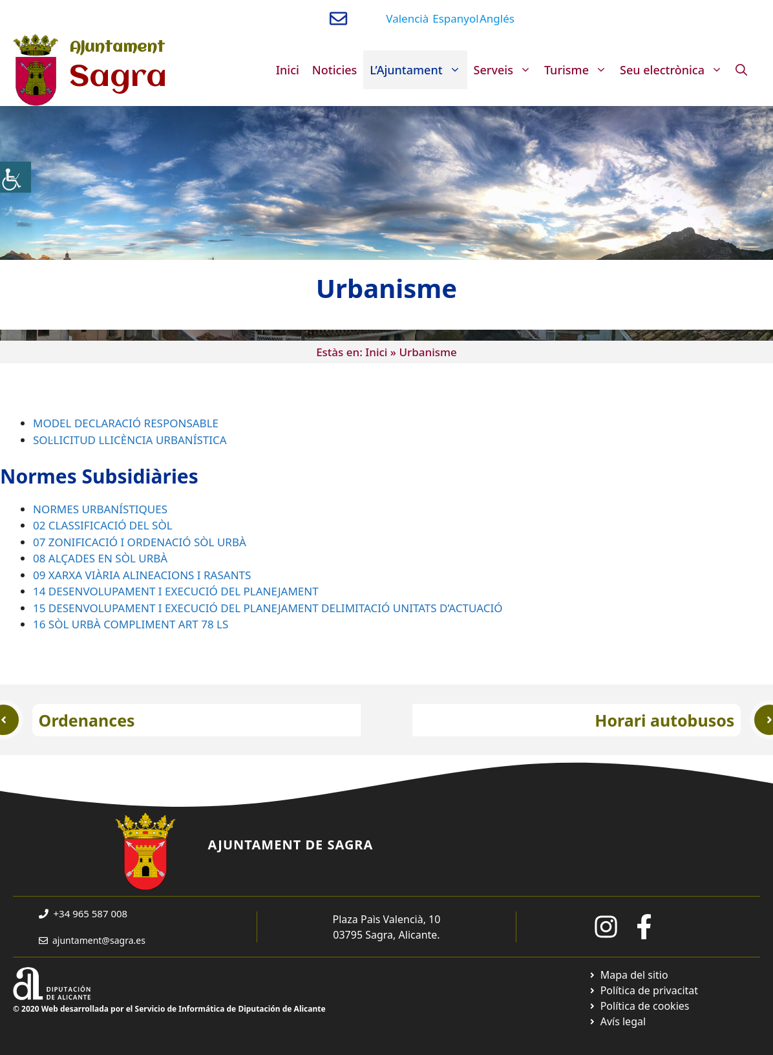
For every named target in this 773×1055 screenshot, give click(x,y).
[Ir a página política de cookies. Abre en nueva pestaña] (639, 1006)
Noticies (334, 70)
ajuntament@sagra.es (98, 940)
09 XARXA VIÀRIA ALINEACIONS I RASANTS (142, 575)
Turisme (578, 69)
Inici (287, 70)
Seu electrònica (674, 69)
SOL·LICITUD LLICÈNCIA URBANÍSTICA (130, 439)
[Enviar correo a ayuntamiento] (338, 18)
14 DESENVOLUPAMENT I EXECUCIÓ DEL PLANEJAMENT (176, 591)
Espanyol (455, 18)
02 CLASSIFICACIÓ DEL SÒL (103, 525)
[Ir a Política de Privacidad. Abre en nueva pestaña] (643, 990)
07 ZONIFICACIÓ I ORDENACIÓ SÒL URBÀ (139, 542)
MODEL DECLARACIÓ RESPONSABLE (125, 423)
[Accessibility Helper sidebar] (15, 177)
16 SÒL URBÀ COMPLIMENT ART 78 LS (130, 624)
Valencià (407, 18)
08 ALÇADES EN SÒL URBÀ (100, 558)
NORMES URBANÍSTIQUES (100, 509)
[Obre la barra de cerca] (741, 69)
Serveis (506, 69)
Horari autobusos (664, 720)
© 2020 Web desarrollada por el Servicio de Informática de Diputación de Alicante (169, 1008)
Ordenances (87, 720)
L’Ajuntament (418, 69)
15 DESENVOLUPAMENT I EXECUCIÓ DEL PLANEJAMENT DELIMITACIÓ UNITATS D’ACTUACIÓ (268, 608)
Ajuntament (117, 48)
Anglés (497, 18)
